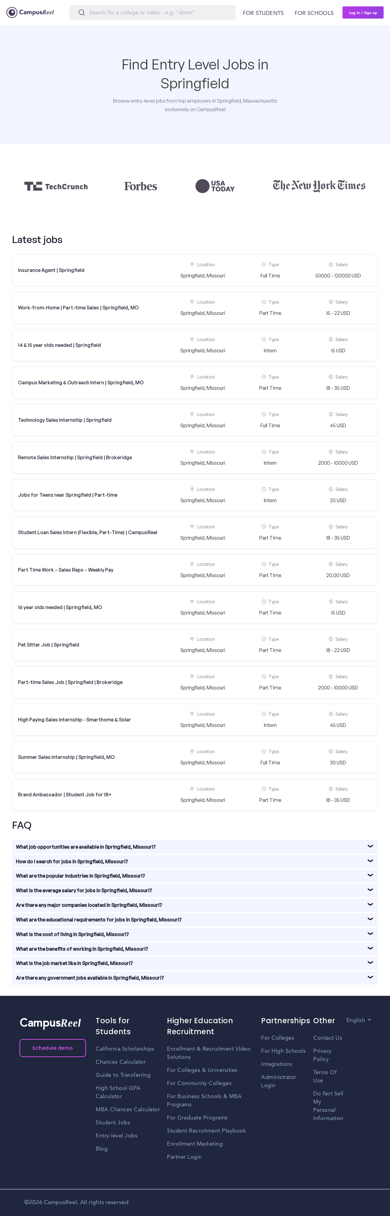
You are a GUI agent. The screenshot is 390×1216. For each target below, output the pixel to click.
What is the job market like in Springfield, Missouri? (74, 963)
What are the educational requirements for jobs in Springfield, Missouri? (99, 920)
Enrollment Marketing (195, 1144)
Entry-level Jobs (116, 1136)
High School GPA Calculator (118, 1092)
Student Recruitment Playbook (206, 1131)
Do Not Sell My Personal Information (328, 1106)
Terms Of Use (325, 1077)
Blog (102, 1149)
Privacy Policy (322, 1055)
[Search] (152, 12)
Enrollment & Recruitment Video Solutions (208, 1053)
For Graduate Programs (197, 1118)
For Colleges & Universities (202, 1070)
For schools (314, 13)
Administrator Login (278, 1081)
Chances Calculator (121, 1062)
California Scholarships (125, 1049)
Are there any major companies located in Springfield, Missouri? (89, 905)
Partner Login (184, 1157)
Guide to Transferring (123, 1075)
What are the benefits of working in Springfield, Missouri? (82, 949)
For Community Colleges (199, 1083)
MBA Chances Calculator (128, 1109)
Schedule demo (52, 1048)
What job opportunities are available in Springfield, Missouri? (86, 847)
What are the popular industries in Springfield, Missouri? (80, 876)
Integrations (276, 1064)
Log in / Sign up (363, 12)
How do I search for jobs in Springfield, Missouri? (72, 861)
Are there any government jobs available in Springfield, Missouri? (90, 978)
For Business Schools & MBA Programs (204, 1101)
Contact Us (327, 1038)
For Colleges (277, 1038)
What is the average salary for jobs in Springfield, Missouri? (84, 890)
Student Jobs (113, 1123)
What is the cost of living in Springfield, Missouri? (72, 934)
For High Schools (283, 1051)
